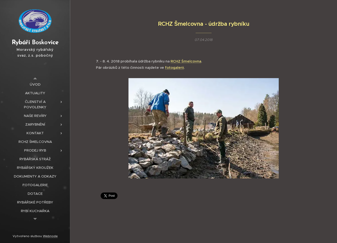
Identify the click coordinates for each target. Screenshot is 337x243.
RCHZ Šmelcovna (186, 61)
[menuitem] (35, 84)
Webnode (50, 236)
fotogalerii (174, 67)
